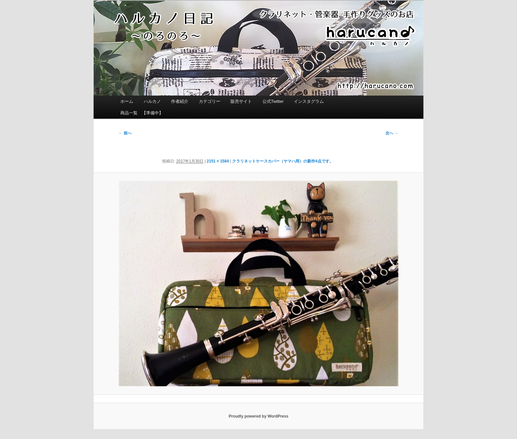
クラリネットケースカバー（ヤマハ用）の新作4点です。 (282, 161)
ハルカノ (152, 101)
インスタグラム (309, 101)
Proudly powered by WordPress (258, 416)
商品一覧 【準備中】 (141, 112)
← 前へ (125, 133)
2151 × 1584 (218, 161)
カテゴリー (209, 101)
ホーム (126, 101)
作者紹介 (179, 101)
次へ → (391, 133)
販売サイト (241, 101)
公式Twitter (273, 101)
